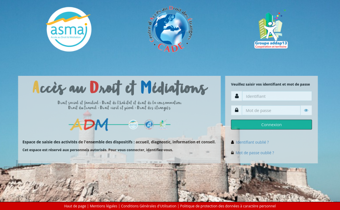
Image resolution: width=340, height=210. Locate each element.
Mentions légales (103, 206)
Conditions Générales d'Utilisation (148, 206)
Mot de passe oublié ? (255, 152)
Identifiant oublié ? (252, 142)
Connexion (271, 124)
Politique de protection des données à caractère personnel (228, 206)
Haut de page (75, 206)
